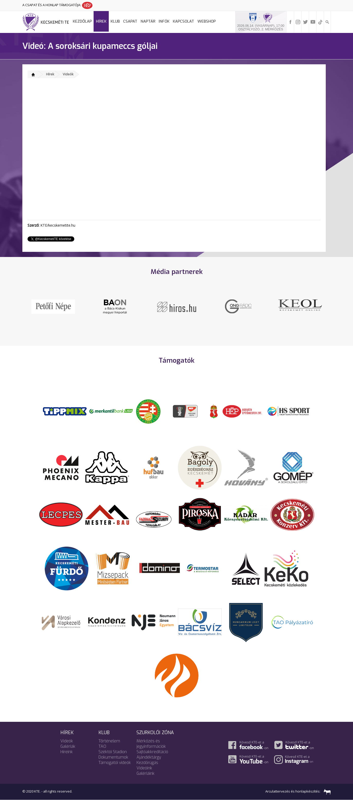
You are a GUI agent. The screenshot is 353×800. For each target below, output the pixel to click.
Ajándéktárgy (149, 757)
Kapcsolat (183, 21)
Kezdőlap (82, 21)
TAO (102, 746)
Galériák (67, 746)
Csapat (130, 21)
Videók (68, 74)
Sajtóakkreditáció (152, 751)
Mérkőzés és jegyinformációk (151, 743)
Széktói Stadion (112, 751)
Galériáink (146, 773)
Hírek (101, 21)
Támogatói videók (114, 762)
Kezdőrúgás (147, 762)
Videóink (144, 768)
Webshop (206, 21)
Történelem (109, 741)
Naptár (148, 21)
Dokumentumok (113, 757)
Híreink (66, 751)
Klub (115, 21)
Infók (164, 21)
